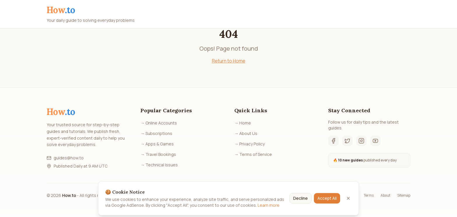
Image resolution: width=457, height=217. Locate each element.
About (385, 195)
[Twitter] (347, 141)
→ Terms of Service (253, 154)
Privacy (351, 195)
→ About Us (245, 133)
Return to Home (228, 61)
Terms (369, 195)
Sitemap (403, 195)
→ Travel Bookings (158, 154)
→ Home (242, 123)
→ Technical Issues (159, 165)
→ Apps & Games (157, 144)
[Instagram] (361, 141)
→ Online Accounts (158, 123)
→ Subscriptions (156, 133)
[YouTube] (375, 141)
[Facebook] (333, 141)
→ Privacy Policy (249, 144)
